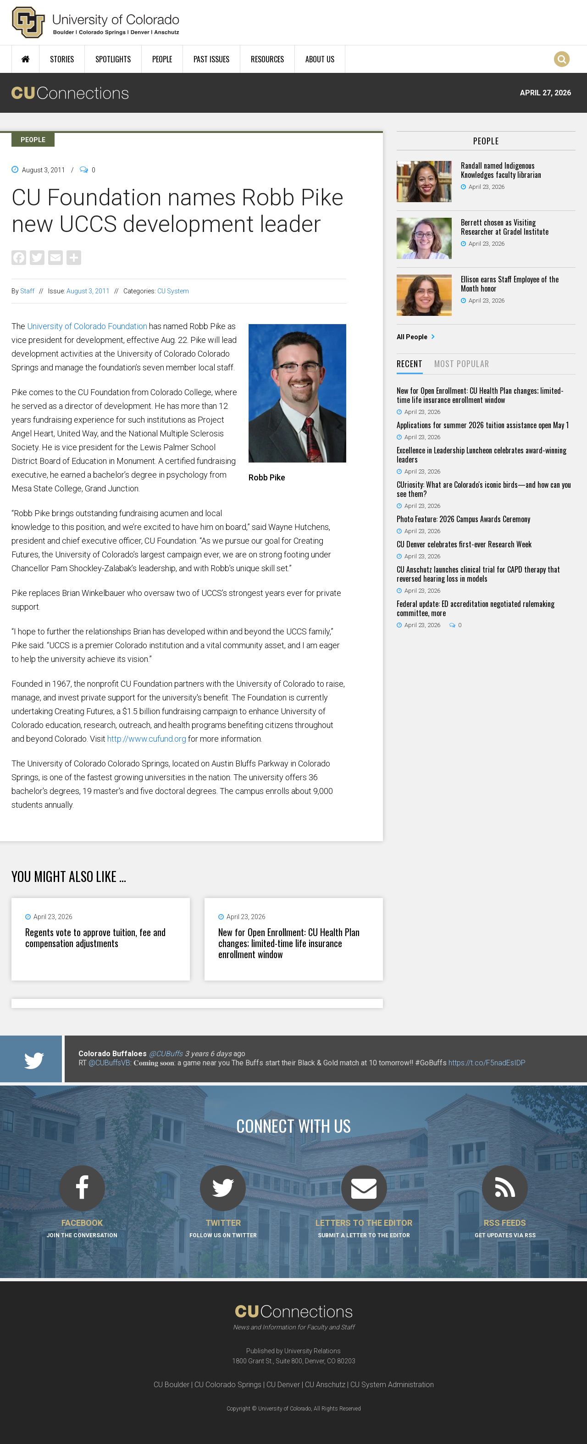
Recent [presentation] (410, 363)
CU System (173, 291)
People (162, 59)
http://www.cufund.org (146, 739)
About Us (319, 59)
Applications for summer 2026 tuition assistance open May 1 (483, 424)
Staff (27, 291)
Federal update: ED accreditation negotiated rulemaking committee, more (475, 608)
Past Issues (211, 59)
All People (413, 337)
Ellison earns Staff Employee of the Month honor (510, 284)
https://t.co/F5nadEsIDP (487, 1062)
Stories (62, 59)
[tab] (410, 364)
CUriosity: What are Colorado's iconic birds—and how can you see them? (484, 489)
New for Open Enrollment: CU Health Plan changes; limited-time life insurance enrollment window (289, 943)
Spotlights (113, 59)
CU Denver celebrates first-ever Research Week (464, 544)
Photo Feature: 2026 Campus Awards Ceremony (463, 518)
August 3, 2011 (88, 291)
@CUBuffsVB (109, 1062)
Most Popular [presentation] (461, 363)
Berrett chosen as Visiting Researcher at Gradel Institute (504, 227)
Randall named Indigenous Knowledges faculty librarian (501, 170)
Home (25, 59)
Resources (267, 59)
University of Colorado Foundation (87, 326)
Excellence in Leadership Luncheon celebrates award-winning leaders (481, 455)
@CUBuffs (166, 1053)
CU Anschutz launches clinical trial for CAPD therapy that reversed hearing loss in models (478, 574)
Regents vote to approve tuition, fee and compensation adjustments (95, 937)
